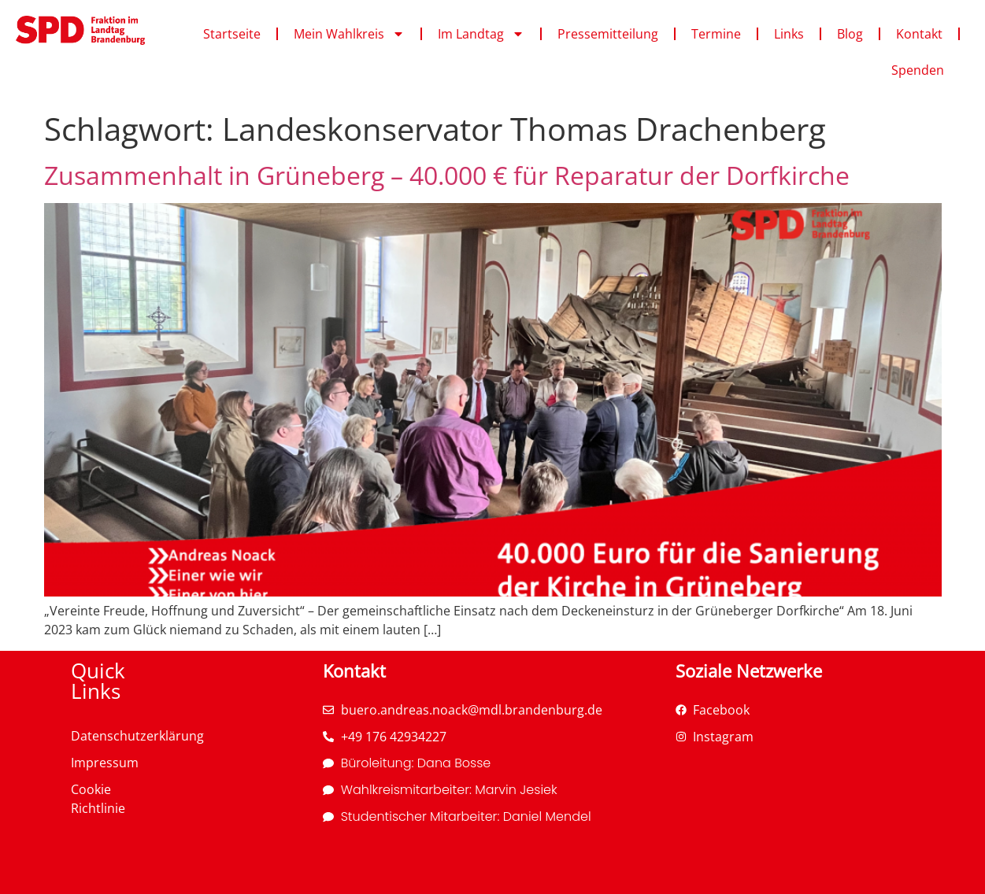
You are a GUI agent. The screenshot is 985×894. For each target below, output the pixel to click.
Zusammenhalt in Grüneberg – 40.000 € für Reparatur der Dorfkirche (447, 175)
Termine (716, 33)
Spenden (917, 70)
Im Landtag (481, 34)
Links (789, 33)
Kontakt (919, 33)
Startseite (232, 33)
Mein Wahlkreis (349, 34)
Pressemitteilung (607, 33)
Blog (850, 33)
